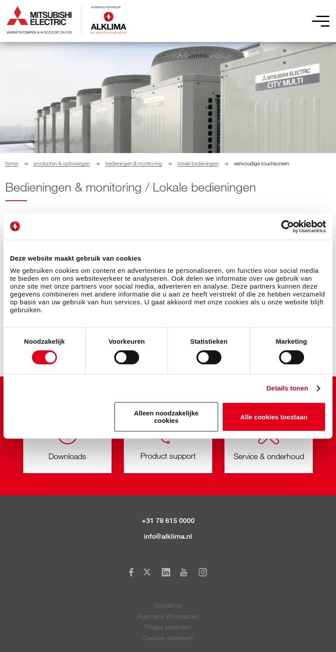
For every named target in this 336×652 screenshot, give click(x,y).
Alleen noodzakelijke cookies (166, 416)
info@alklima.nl (168, 536)
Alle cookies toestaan (273, 417)
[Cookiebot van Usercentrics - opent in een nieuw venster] (287, 226)
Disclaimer (168, 605)
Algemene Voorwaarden (168, 616)
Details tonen (287, 388)
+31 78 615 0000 (168, 520)
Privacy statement (168, 627)
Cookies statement (168, 638)
